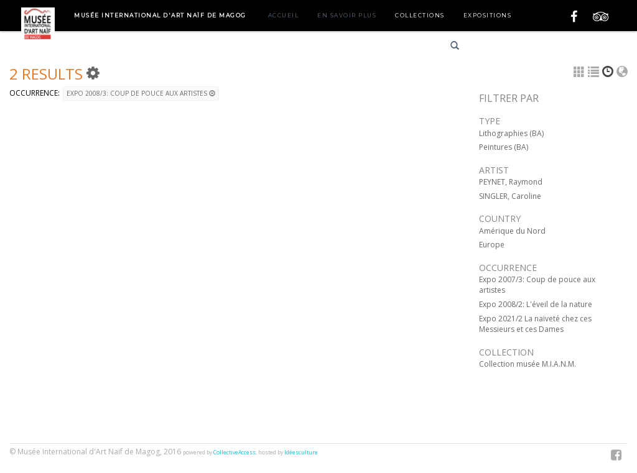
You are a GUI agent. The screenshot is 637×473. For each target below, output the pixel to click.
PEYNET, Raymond (510, 182)
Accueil (283, 15)
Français (495, 47)
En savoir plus (346, 15)
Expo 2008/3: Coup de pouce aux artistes (141, 93)
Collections (420, 15)
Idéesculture (301, 452)
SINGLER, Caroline (510, 196)
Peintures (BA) (503, 147)
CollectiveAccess (234, 452)
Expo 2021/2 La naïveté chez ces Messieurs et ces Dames (535, 324)
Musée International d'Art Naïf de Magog (160, 15)
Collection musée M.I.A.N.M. (527, 364)
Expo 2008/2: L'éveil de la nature (535, 304)
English (540, 47)
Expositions (487, 15)
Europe (491, 244)
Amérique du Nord (512, 231)
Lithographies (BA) (511, 133)
